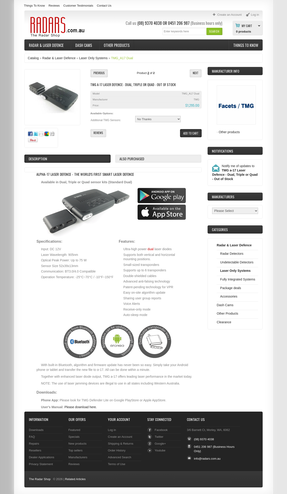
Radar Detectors (231, 253)
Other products (229, 132)
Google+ (160, 443)
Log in (112, 430)
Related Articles (75, 479)
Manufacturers (78, 457)
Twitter (159, 436)
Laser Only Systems (93, 58)
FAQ (32, 436)
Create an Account (120, 436)
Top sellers (76, 450)
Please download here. (80, 407)
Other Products (117, 45)
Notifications (222, 151)
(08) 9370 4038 (149, 23)
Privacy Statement (41, 464)
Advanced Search (119, 457)
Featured (74, 430)
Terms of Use (116, 464)
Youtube (160, 450)
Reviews (54, 5)
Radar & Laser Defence (47, 45)
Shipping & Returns (120, 443)
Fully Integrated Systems (237, 279)
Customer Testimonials (78, 5)
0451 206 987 (179, 23)
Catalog (33, 58)
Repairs (34, 443)
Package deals (230, 288)
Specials (74, 436)
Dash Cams (84, 45)
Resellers (35, 450)
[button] (214, 31)
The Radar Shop (40, 479)
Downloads (36, 430)
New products (77, 443)
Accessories (228, 296)
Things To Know (34, 5)
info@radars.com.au (207, 458)
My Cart (247, 25)
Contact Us (104, 5)
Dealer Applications (41, 457)
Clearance (224, 322)
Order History (116, 450)
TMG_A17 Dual (122, 58)
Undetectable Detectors (236, 262)
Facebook (161, 430)
